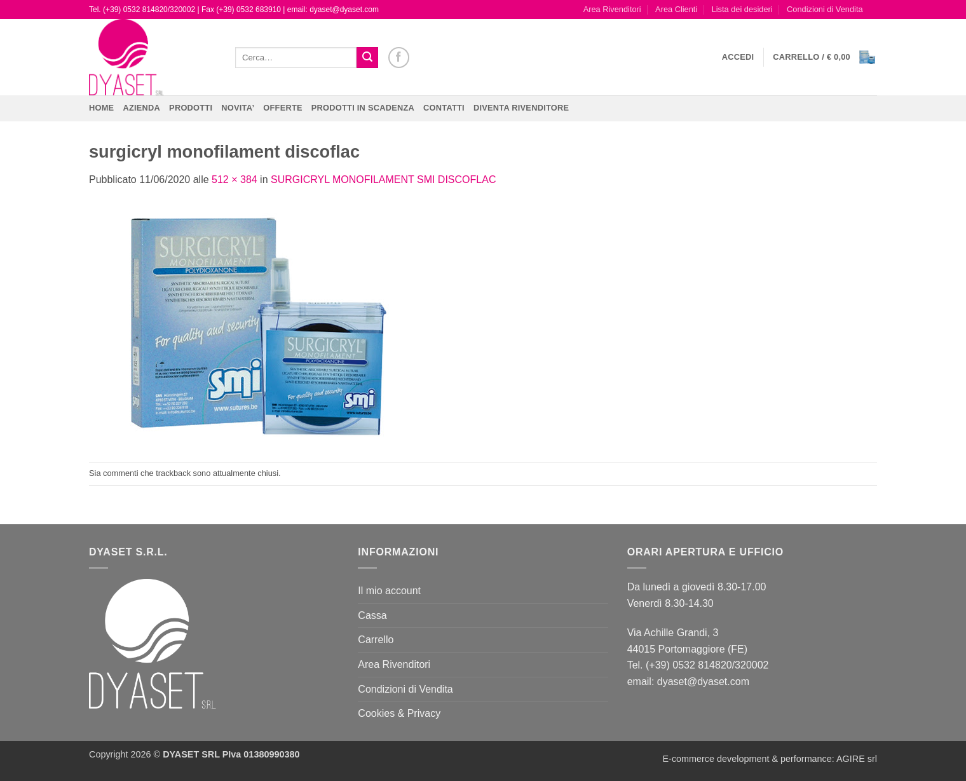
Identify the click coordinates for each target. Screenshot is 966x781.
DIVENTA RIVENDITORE (521, 107)
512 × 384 (234, 179)
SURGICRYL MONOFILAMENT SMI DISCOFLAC (383, 179)
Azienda (141, 107)
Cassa (372, 615)
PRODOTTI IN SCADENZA (362, 107)
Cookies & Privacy (399, 713)
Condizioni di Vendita (825, 9)
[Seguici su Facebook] (398, 57)
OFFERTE (283, 107)
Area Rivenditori (612, 9)
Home (101, 107)
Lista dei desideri (742, 9)
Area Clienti (676, 9)
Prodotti (190, 107)
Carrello (375, 639)
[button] (738, 57)
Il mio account (389, 590)
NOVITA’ (237, 107)
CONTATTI (444, 107)
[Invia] (367, 58)
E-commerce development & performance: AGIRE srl (769, 759)
